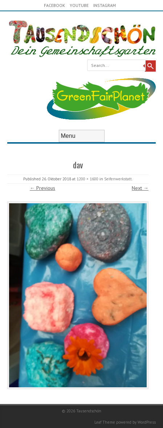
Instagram (104, 5)
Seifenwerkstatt (118, 178)
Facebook (54, 5)
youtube (79, 5)
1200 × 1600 (87, 178)
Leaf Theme (104, 422)
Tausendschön (88, 410)
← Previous (42, 188)
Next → (140, 188)
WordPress (147, 422)
